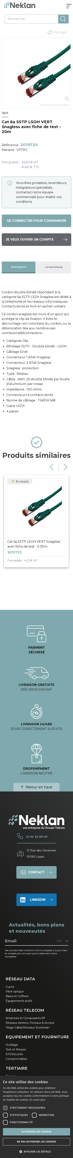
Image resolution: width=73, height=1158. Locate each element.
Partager (57, 32)
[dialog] (36, 1117)
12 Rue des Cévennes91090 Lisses (41, 853)
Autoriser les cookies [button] (37, 1131)
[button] (36, 1151)
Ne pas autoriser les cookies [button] (36, 1141)
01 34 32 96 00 (36, 836)
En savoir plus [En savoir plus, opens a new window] (37, 1099)
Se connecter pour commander (36, 221)
